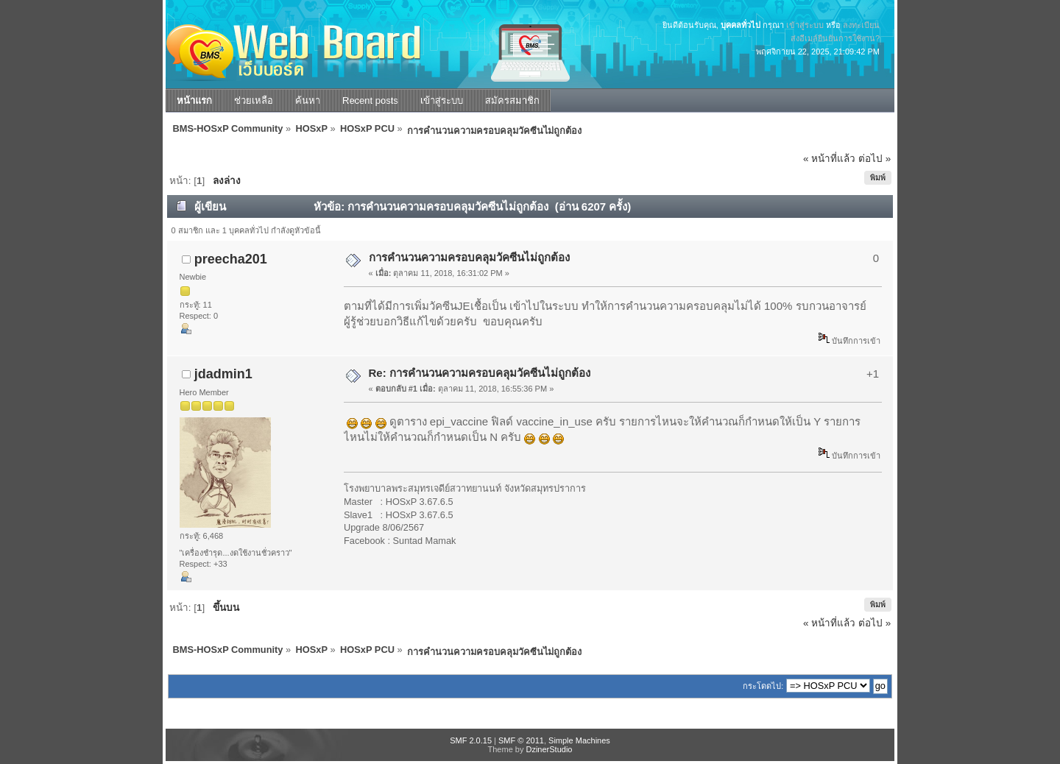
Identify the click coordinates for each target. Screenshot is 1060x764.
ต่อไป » (874, 158)
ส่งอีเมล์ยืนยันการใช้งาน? (835, 38)
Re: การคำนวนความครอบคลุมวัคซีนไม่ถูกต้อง (479, 373)
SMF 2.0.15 (471, 740)
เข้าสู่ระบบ (805, 25)
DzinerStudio (549, 749)
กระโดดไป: (763, 686)
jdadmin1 (223, 374)
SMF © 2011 (521, 740)
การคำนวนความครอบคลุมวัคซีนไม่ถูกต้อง (469, 257)
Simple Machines (579, 740)
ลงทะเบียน (861, 25)
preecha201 (230, 259)
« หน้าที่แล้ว (829, 158)
